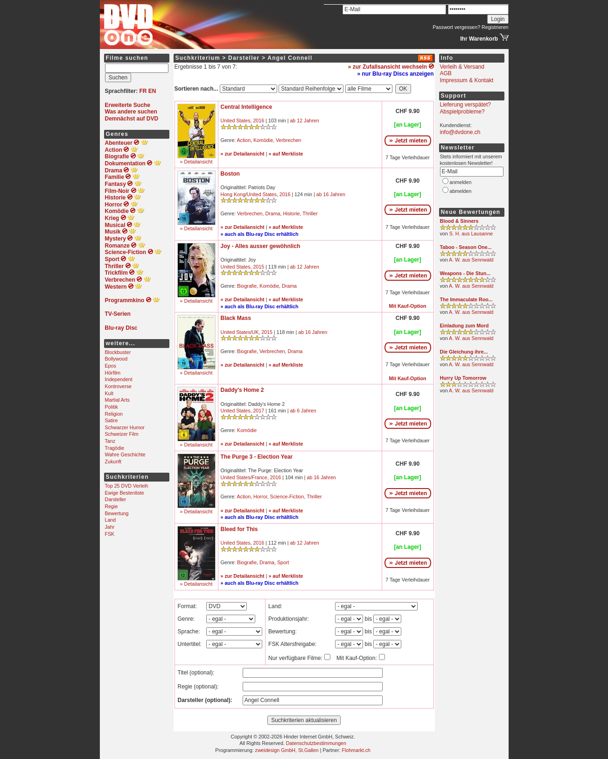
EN (152, 91)
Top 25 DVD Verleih (126, 486)
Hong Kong (233, 194)
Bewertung (117, 513)
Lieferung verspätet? (465, 104)
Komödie (263, 140)
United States (236, 120)
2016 (258, 120)
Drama (272, 213)
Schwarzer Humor (125, 427)
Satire (111, 420)
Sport (283, 562)
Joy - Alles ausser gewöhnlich (261, 246)
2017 (258, 410)
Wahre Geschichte (125, 454)
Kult (109, 393)
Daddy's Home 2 (242, 390)
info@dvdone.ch (460, 132)
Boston (230, 173)
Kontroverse (118, 386)
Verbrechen (288, 140)
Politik (111, 407)
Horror (260, 496)
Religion (114, 414)
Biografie (247, 286)
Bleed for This (239, 529)
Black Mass (236, 318)
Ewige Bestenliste (124, 493)
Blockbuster (118, 352)
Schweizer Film (122, 434)
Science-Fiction (287, 496)
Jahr (110, 527)
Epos (110, 366)
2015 (258, 267)
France (259, 477)
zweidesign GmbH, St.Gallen (287, 750)
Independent (119, 379)
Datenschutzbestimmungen (316, 743)
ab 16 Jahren (330, 194)
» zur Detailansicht (243, 153)
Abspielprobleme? (462, 111)
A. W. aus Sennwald (471, 259)
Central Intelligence (247, 107)
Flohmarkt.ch (356, 750)
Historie (291, 213)
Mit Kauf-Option (407, 306)
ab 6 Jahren (303, 410)
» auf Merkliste (285, 153)
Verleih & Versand (462, 67)
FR (143, 91)
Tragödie (115, 448)
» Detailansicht (196, 161)
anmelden (461, 182)
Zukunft (113, 461)
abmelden (461, 191)
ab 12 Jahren (304, 120)
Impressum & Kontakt (467, 80)
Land (110, 520)
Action (244, 140)
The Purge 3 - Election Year (257, 457)
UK (255, 332)
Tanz (110, 441)
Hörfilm (113, 373)
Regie (111, 506)
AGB (446, 73)
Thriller (310, 213)
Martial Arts (117, 400)
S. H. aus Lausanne (471, 233)
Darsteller (115, 499)
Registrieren (495, 27)
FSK (110, 534)
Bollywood (116, 359)
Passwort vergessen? (456, 27)
